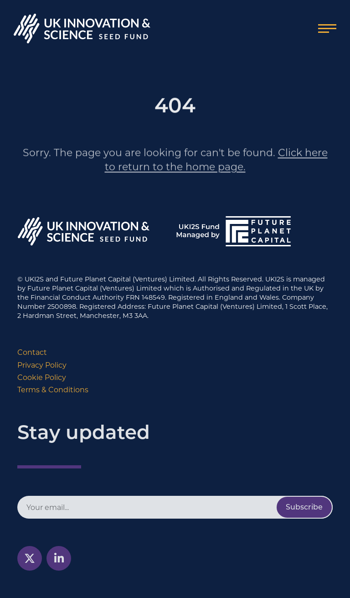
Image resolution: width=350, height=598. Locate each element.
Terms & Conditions (52, 389)
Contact (32, 352)
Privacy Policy (42, 365)
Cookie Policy (41, 377)
